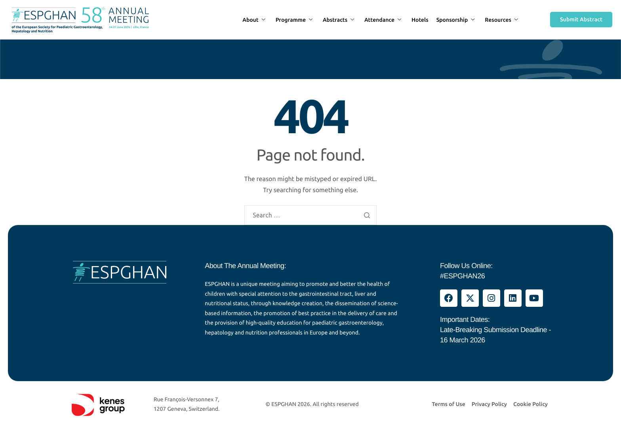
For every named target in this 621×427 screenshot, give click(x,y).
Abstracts (338, 20)
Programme (294, 20)
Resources (501, 20)
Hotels (420, 20)
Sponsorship (455, 20)
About (253, 20)
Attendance (382, 20)
